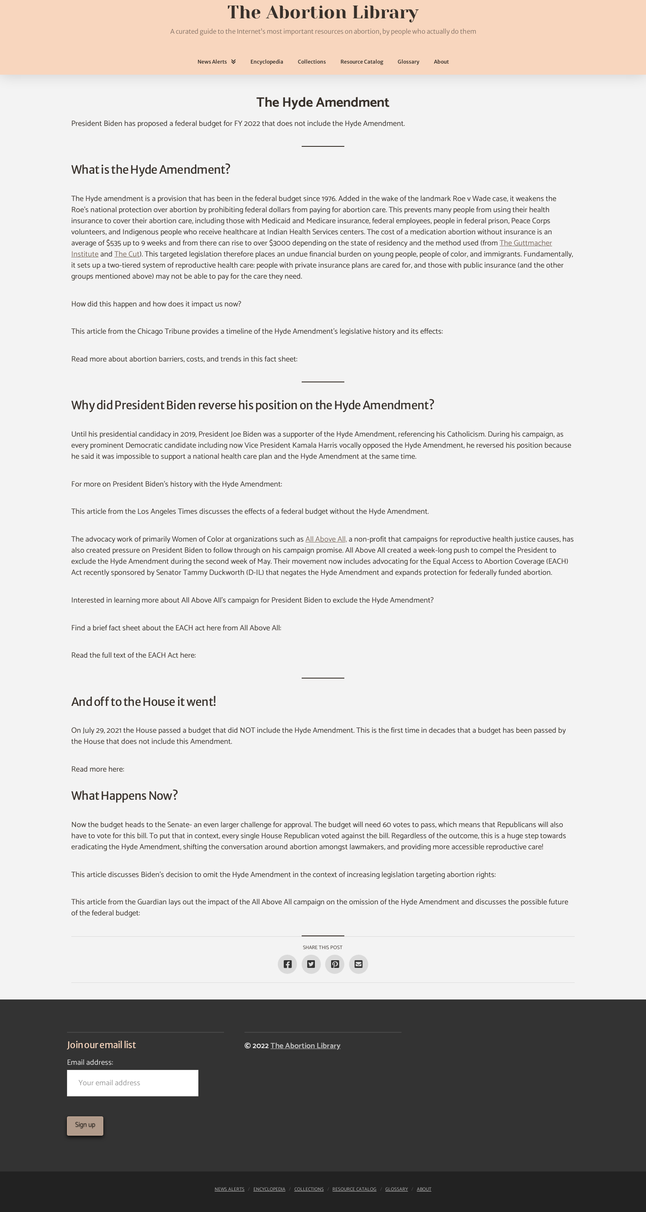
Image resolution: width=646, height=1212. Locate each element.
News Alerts (229, 1189)
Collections (309, 1189)
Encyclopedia (269, 1189)
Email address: (132, 1076)
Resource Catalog (354, 1189)
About (424, 1189)
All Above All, (326, 539)
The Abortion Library (305, 1046)
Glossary (396, 1189)
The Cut (127, 254)
